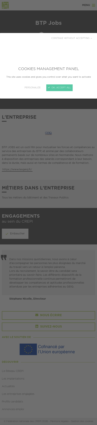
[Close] (48, 212)
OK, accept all (59, 88)
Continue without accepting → (71, 38)
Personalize (33, 88)
